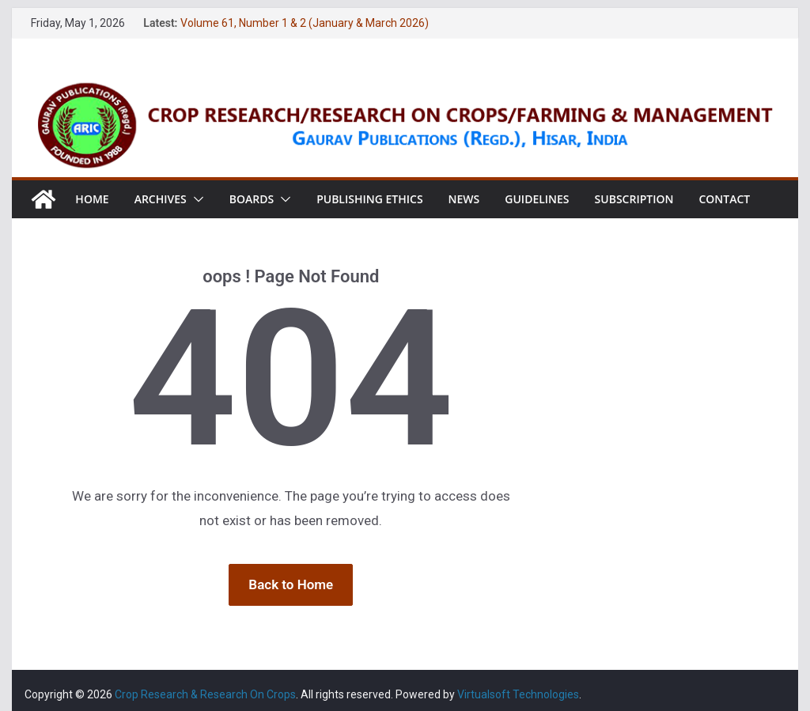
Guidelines (537, 198)
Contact (724, 198)
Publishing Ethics (369, 198)
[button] (195, 199)
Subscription (634, 198)
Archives (160, 198)
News (464, 198)
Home (91, 198)
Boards (251, 198)
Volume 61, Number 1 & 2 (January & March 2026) (304, 23)
